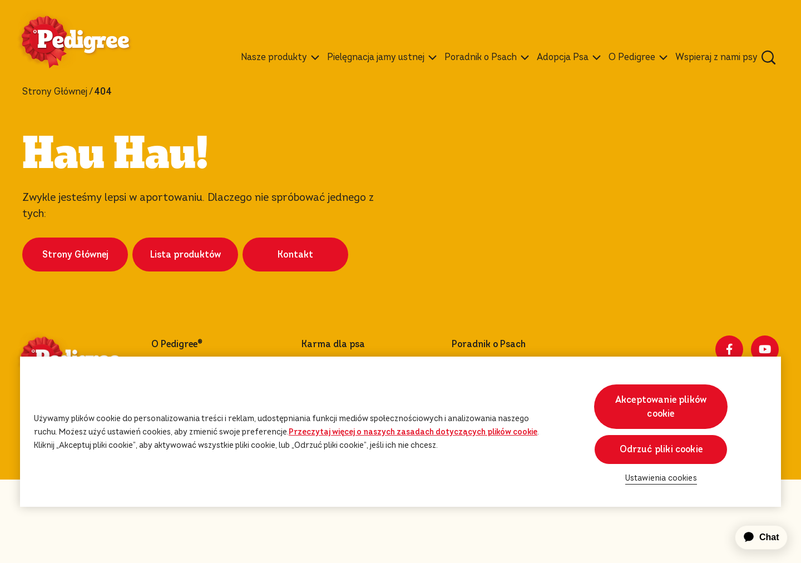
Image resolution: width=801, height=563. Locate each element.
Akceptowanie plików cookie (660, 406)
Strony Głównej (54, 92)
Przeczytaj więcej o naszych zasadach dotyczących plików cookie (413, 431)
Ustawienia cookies (76, 546)
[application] (755, 537)
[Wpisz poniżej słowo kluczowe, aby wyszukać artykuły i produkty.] (769, 57)
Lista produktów (185, 296)
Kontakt (295, 296)
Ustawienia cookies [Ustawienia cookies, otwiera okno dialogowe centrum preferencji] (661, 478)
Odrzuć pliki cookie (661, 449)
